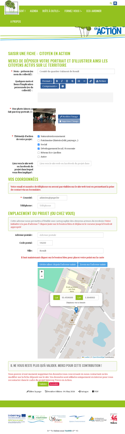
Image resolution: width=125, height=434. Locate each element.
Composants (49, 86)
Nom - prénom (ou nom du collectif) (22, 73)
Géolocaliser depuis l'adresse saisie (57, 264)
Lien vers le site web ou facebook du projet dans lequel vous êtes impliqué (22, 168)
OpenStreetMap (98, 357)
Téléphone (26, 205)
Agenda (34, 11)
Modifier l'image (69, 116)
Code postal (25, 243)
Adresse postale (23, 235)
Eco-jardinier (93, 11)
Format (47, 81)
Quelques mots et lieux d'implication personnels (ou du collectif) (23, 86)
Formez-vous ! (73, 11)
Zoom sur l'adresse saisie (93, 264)
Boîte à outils (51, 11)
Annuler (54, 384)
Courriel (26, 197)
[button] (76, 310)
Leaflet (85, 357)
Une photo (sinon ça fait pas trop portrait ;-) (20, 110)
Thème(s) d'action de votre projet (22, 138)
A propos (15, 21)
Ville (29, 250)
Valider (43, 384)
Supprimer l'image (69, 121)
